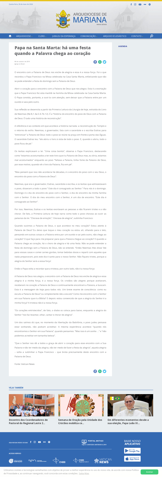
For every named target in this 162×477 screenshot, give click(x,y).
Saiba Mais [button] (84, 473)
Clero (41, 36)
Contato (136, 36)
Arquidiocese (23, 36)
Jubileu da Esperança (63, 36)
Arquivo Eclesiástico (114, 36)
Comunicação (88, 36)
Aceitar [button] (149, 472)
